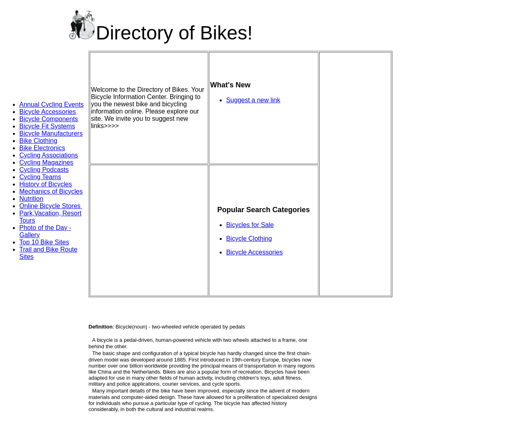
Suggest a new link (253, 100)
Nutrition (31, 198)
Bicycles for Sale (250, 224)
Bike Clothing (38, 140)
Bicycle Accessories (47, 111)
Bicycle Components (48, 119)
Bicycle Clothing (249, 238)
